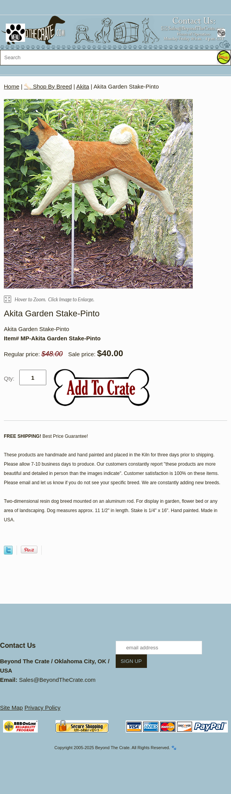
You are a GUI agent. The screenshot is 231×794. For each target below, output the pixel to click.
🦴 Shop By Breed (48, 86)
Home (11, 86)
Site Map (11, 707)
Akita (82, 86)
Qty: (9, 378)
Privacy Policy (42, 707)
